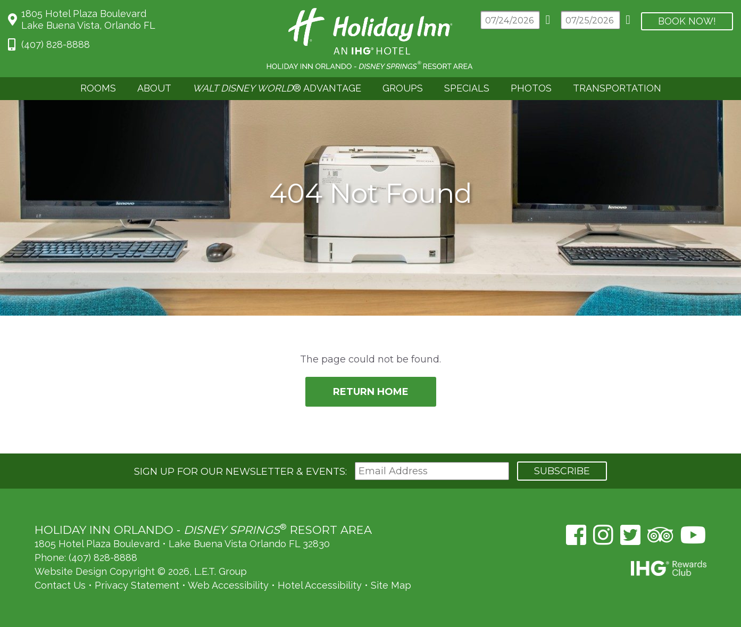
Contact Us (60, 585)
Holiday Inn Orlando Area (370, 38)
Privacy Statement (137, 585)
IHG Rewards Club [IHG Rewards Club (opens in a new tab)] (668, 568)
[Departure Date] (590, 20)
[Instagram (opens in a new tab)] (603, 534)
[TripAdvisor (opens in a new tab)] (660, 534)
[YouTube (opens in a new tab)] (693, 534)
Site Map (391, 585)
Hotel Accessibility (320, 585)
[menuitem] (98, 88)
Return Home (371, 392)
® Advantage (277, 88)
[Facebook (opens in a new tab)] (576, 534)
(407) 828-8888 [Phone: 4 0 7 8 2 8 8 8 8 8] (55, 44)
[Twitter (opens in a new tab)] (630, 534)
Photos (531, 88)
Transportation (617, 88)
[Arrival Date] (510, 20)
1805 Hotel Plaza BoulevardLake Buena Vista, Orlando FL (88, 19)
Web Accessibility (228, 585)
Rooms (98, 88)
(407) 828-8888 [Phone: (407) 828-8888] (103, 557)
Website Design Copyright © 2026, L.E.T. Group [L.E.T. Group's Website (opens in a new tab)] (141, 571)
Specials (466, 88)
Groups (402, 88)
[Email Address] (432, 471)
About (154, 88)
